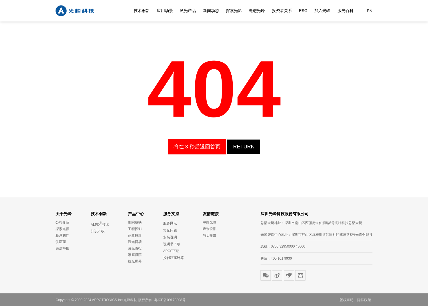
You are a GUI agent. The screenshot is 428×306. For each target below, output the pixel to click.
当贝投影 (209, 236)
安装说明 (170, 237)
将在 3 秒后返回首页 (196, 147)
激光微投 (135, 248)
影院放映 (135, 222)
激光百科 (346, 11)
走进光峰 (257, 11)
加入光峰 (322, 11)
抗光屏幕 (135, 261)
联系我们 (62, 236)
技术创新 (142, 11)
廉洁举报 (62, 248)
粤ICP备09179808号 (170, 300)
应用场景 (165, 11)
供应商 (61, 242)
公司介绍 (62, 222)
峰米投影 (209, 229)
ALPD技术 (100, 224)
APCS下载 (171, 251)
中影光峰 (209, 222)
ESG (303, 11)
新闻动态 (211, 11)
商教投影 (135, 236)
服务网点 (170, 223)
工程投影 (135, 229)
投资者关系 (282, 11)
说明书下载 (171, 244)
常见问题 (170, 230)
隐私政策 (364, 300)
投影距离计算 (173, 258)
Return (244, 147)
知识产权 (97, 231)
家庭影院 (135, 255)
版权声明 (346, 300)
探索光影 (234, 11)
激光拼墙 (135, 242)
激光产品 (188, 11)
